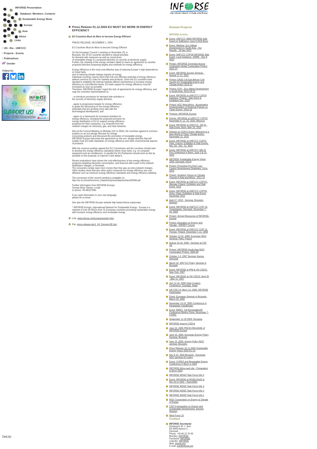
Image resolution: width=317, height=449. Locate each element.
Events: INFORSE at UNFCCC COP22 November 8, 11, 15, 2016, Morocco (188, 119)
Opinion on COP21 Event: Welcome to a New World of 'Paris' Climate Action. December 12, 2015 (189, 134)
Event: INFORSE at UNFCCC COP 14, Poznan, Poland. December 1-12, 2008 (188, 230)
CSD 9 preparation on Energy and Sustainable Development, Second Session (186, 409)
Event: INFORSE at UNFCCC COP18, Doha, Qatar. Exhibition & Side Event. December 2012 (188, 193)
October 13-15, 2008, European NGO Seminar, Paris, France (187, 237)
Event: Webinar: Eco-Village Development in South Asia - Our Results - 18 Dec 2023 (185, 48)
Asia (18, 31)
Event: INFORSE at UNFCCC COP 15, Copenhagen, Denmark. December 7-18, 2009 (188, 209)
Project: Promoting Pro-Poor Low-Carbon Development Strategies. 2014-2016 (188, 168)
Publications (11, 58)
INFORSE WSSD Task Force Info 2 (186, 391)
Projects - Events (14, 53)
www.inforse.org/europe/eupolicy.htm (95, 218)
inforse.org (180, 443)
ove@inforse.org (185, 446)
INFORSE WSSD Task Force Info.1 (186, 395)
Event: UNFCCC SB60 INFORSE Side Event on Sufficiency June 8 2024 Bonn (188, 40)
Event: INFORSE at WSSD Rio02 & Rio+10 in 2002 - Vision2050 (186, 380)
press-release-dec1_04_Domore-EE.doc (97, 224)
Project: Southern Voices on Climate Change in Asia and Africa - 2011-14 (187, 176)
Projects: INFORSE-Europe (182, 114)
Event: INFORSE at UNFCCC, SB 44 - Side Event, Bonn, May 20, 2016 (188, 126)
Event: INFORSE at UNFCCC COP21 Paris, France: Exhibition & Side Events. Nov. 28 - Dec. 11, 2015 (189, 143)
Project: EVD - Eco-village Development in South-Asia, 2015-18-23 (189, 90)
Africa (22, 36)
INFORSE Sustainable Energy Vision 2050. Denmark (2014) (187, 160)
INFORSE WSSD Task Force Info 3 (186, 386)
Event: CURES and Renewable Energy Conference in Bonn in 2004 (188, 362)
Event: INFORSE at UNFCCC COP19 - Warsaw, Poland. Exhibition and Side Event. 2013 (188, 184)
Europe (20, 25)
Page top (6, 409)
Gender (11, 63)
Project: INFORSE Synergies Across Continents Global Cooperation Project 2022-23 (188, 66)
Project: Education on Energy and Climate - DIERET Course (185, 224)
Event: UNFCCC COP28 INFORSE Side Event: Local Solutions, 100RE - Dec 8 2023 (189, 57)
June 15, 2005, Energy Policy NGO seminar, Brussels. (186, 342)
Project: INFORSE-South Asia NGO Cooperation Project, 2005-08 (186, 250)
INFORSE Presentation (28, 7)
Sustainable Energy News (30, 19)
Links (18, 40)
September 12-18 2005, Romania (185, 319)
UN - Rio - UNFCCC (15, 48)
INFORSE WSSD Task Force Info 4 (186, 375)
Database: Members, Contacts (32, 13)
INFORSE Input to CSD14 (182, 323)
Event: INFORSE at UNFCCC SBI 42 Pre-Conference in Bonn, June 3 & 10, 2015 (188, 152)
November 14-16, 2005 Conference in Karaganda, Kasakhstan (187, 304)
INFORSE (183, 436)
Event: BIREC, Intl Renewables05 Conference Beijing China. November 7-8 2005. (189, 312)
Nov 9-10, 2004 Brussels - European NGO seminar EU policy (187, 356)
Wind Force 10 (176, 415)
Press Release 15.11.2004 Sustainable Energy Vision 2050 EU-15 (188, 349)
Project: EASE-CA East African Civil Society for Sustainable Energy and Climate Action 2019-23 (186, 82)
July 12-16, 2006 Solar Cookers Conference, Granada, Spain (184, 284)
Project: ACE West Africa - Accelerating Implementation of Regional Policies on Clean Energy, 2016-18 (188, 107)
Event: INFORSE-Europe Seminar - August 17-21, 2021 (186, 74)
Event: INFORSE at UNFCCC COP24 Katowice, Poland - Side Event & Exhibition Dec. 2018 (187, 98)
